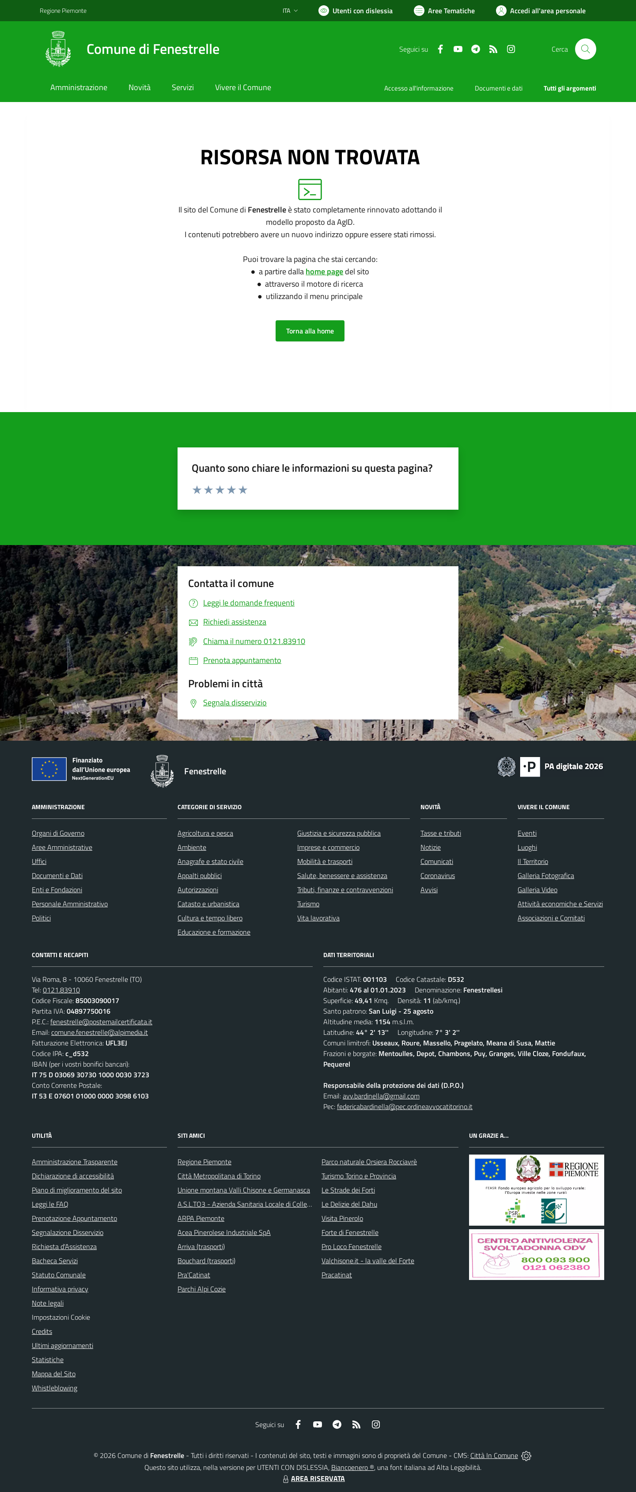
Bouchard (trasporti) (206, 1260)
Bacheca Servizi (55, 1260)
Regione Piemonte (204, 1161)
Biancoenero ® (352, 1467)
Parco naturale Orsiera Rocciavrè (369, 1161)
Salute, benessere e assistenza (342, 875)
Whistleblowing (54, 1387)
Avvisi (429, 889)
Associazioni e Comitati (551, 918)
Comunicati (436, 861)
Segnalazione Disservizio (67, 1232)
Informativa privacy (60, 1289)
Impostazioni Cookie (61, 1317)
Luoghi (527, 847)
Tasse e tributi (440, 833)
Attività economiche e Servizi (560, 903)
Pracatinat (337, 1274)
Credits (42, 1331)
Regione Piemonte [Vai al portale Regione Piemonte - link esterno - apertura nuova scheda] (63, 10)
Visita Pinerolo (342, 1218)
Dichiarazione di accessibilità (73, 1175)
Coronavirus (437, 875)
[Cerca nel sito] (585, 49)
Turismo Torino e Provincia (359, 1175)
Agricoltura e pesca (205, 833)
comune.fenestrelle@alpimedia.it (99, 1032)
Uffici (39, 861)
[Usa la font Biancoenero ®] (355, 10)
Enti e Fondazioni (57, 889)
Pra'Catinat (194, 1274)
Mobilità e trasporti (324, 861)
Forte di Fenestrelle (350, 1232)
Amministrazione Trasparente (74, 1161)
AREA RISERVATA (312, 1478)
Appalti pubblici (200, 875)
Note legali (48, 1303)
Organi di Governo (58, 833)
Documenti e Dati (57, 875)
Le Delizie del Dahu (349, 1204)
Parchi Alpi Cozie (202, 1289)
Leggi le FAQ (50, 1204)
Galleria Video (537, 889)
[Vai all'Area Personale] (540, 10)
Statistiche (48, 1359)
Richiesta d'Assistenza (64, 1246)
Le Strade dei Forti (348, 1190)
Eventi (527, 833)
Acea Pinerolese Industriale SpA (224, 1232)
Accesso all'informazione (419, 88)
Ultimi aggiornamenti (62, 1345)
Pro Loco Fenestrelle (352, 1246)
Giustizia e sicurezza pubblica (339, 833)
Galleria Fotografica (546, 875)
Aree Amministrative (62, 847)
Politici (41, 918)
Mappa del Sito (54, 1373)
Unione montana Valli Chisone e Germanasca (244, 1190)
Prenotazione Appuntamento (74, 1218)
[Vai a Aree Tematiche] (444, 10)
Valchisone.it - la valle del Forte (368, 1260)
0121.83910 (61, 990)
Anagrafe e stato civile (210, 861)
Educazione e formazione (214, 932)
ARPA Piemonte (201, 1218)
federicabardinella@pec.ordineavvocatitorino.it (405, 1106)
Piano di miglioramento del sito (77, 1190)
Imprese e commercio (328, 847)
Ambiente (192, 847)
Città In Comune (494, 1455)
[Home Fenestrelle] (130, 49)
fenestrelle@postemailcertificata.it (101, 1021)
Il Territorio (533, 861)
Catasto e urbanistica (208, 903)
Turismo (308, 903)
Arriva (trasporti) (201, 1246)
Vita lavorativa (318, 918)
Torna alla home (310, 331)
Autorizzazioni (198, 889)
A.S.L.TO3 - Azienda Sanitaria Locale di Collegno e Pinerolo (263, 1204)
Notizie (430, 847)
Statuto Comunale (59, 1274)
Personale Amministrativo (70, 903)
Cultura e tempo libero (210, 918)
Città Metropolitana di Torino (219, 1175)
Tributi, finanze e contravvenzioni (345, 889)
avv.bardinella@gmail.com (381, 1096)
